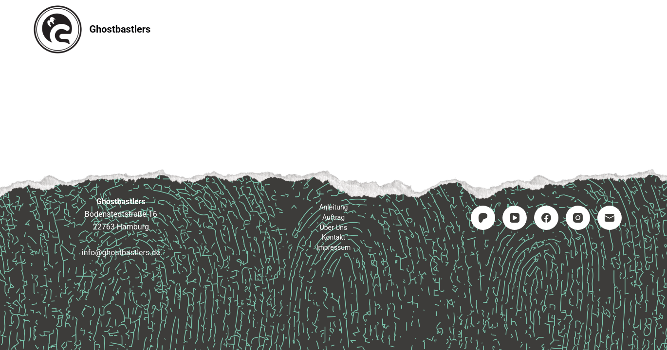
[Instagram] (578, 218)
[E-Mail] (609, 218)
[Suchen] (630, 29)
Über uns (334, 227)
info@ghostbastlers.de (121, 252)
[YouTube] (514, 218)
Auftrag (334, 29)
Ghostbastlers (120, 29)
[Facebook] (546, 218)
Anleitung (272, 29)
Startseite (207, 29)
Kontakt (392, 29)
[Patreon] (483, 218)
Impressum (457, 29)
